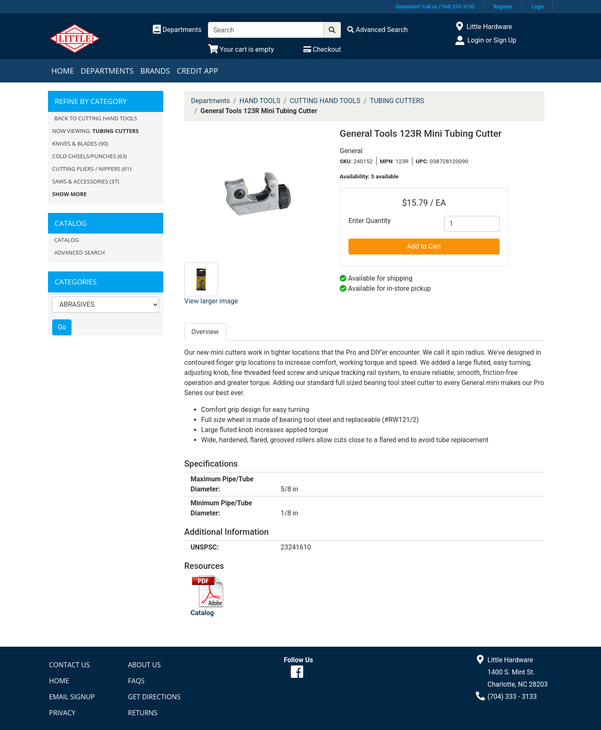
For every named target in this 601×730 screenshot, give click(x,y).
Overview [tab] (205, 332)
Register (503, 7)
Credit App (197, 71)
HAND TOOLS (259, 101)
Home (62, 71)
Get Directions (154, 696)
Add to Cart (424, 246)
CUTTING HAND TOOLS (325, 101)
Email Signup (72, 696)
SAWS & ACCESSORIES (80, 181)
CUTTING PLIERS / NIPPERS (86, 169)
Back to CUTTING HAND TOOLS (95, 118)
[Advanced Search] (377, 30)
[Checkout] (322, 49)
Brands (155, 71)
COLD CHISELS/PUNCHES (84, 156)
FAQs (136, 680)
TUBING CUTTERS (397, 101)
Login (538, 7)
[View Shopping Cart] (241, 49)
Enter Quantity (369, 221)
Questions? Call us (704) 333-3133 (435, 7)
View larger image (211, 301)
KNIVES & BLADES (74, 143)
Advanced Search (79, 252)
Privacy (62, 712)
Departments (106, 71)
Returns (142, 712)
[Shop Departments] (177, 30)
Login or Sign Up (491, 40)
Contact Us (69, 664)
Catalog (66, 240)
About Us (144, 664)
